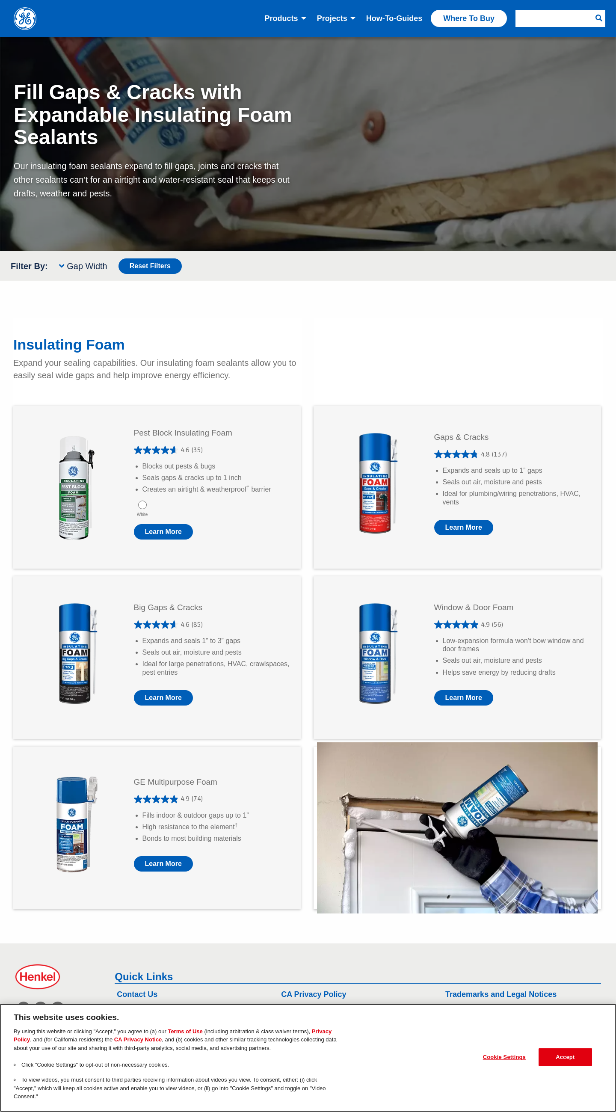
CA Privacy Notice (138, 1039)
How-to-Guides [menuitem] (394, 18)
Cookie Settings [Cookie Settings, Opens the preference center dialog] (504, 1057)
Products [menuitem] (281, 18)
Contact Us (137, 994)
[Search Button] (598, 18)
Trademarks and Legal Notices (501, 994)
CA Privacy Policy (313, 994)
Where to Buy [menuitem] (469, 18)
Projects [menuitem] (332, 18)
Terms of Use (185, 1031)
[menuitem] (560, 18)
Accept (565, 1057)
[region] (308, 1058)
